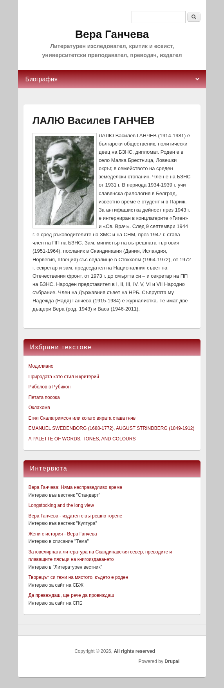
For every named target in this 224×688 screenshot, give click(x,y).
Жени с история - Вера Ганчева (62, 534)
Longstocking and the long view (61, 505)
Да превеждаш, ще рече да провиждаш (71, 595)
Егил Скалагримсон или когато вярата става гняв (81, 418)
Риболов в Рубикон (49, 387)
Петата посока (44, 397)
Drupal (171, 661)
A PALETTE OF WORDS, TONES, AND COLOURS (81, 439)
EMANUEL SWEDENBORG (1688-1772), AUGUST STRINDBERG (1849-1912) (111, 428)
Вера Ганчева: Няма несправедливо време (75, 487)
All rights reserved (134, 651)
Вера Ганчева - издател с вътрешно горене (75, 516)
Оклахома (39, 407)
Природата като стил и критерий (63, 376)
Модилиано (40, 366)
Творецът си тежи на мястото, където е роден (78, 577)
